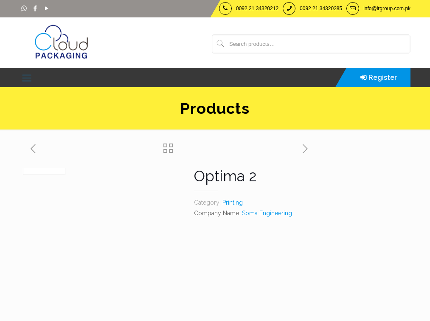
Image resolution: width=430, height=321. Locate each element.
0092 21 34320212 (257, 8)
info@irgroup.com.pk (386, 8)
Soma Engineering (267, 213)
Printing (232, 202)
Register (382, 77)
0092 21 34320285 (321, 8)
